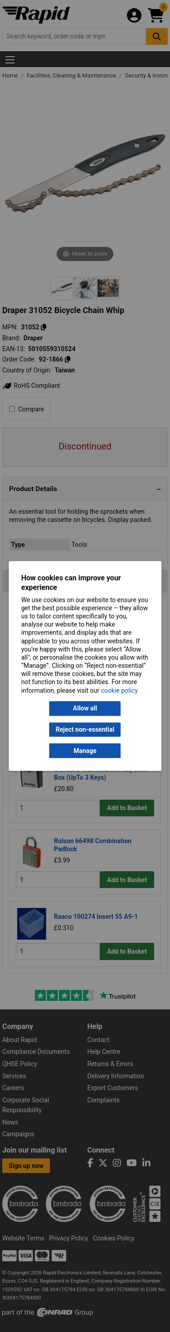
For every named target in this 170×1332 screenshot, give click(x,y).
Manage (85, 750)
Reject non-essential (85, 729)
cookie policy (119, 690)
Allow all (85, 708)
